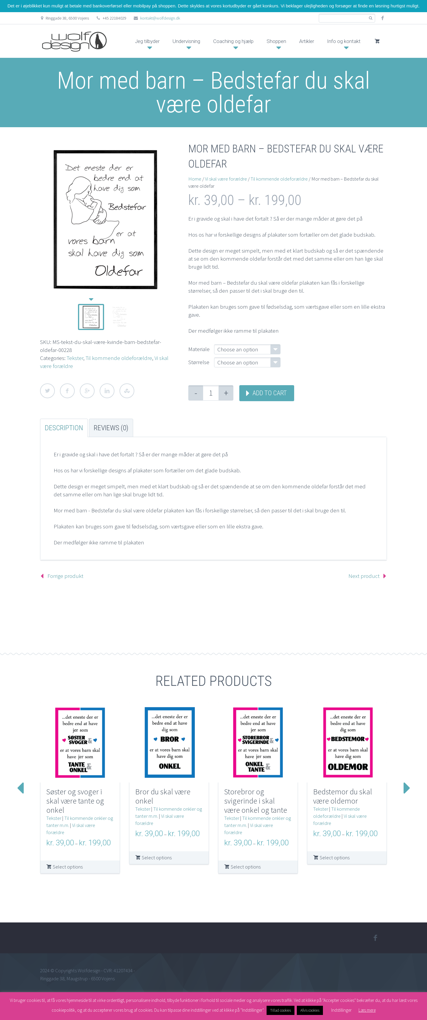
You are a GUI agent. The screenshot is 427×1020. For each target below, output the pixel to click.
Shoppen (276, 41)
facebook (382, 18)
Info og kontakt (344, 41)
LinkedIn (107, 390)
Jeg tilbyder (147, 41)
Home (194, 179)
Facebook (67, 390)
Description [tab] (64, 428)
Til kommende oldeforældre (119, 357)
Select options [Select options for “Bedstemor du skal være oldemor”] (335, 857)
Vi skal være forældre (226, 179)
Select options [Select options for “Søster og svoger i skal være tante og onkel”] (68, 866)
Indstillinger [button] (341, 1010)
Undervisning (186, 41)
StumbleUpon (127, 390)
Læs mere (367, 1010)
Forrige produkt (65, 575)
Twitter (47, 390)
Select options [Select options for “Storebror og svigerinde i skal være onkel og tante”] (246, 866)
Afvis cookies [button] (309, 1010)
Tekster (75, 357)
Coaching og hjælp (233, 41)
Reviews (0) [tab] (111, 428)
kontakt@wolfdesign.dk (160, 18)
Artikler (306, 41)
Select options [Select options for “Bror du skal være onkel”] (157, 857)
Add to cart (269, 393)
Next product (364, 575)
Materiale (199, 349)
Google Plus (87, 390)
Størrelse (198, 362)
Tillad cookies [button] (280, 1010)
